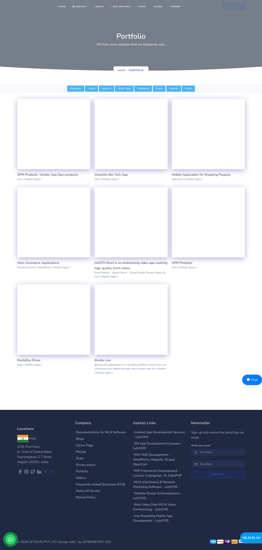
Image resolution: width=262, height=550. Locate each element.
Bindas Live (103, 360)
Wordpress (75, 88)
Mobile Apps (124, 88)
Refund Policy (86, 497)
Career (174, 6)
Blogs (157, 6)
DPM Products (182, 263)
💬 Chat (252, 380)
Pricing (81, 452)
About (99, 6)
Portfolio (82, 471)
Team (80, 458)
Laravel (91, 88)
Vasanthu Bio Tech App (111, 175)
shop (141, 6)
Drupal (159, 88)
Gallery (81, 478)
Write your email (201, 445)
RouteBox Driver (29, 360)
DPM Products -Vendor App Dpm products (47, 175)
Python (188, 88)
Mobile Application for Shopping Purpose (201, 175)
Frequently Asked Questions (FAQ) (100, 484)
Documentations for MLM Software (101, 432)
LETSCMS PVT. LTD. (96, 542)
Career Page (84, 445)
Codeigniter (143, 88)
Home (61, 6)
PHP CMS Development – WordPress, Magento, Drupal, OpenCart (154, 459)
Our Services (120, 6)
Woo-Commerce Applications (38, 263)
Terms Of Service (88, 491)
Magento (173, 88)
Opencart (106, 88)
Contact (80, 6)
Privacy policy (85, 465)
